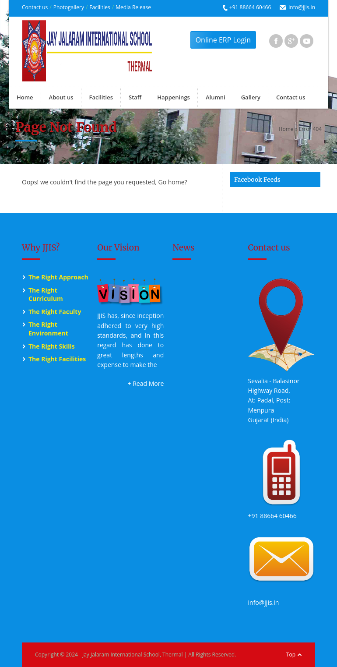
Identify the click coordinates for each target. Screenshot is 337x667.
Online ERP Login (223, 40)
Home (25, 97)
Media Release (133, 7)
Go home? (172, 182)
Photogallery (68, 7)
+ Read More (146, 383)
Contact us (35, 7)
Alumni (215, 97)
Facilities (99, 7)
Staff (135, 97)
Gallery (250, 97)
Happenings (173, 97)
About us (61, 97)
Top (290, 654)
